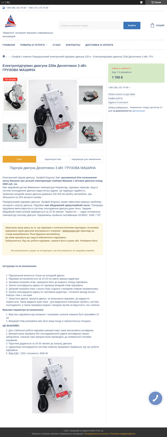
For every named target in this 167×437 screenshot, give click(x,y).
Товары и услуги (32, 45)
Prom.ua (99, 431)
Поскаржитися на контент (96, 434)
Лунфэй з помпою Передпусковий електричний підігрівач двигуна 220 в (51, 56)
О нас (57, 45)
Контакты (73, 45)
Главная (9, 45)
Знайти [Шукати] (132, 25)
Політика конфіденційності (123, 434)
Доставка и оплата (99, 45)
